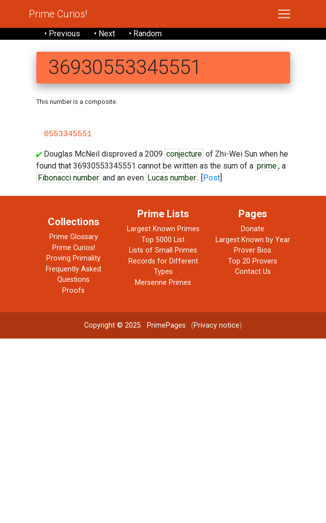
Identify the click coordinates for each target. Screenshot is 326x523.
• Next (104, 33)
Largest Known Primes (163, 229)
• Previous (62, 33)
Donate (252, 229)
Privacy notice (216, 325)
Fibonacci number (68, 177)
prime (267, 166)
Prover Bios (252, 250)
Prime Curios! (58, 14)
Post (211, 177)
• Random (145, 33)
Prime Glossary (73, 237)
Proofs (73, 290)
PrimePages (166, 325)
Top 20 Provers (252, 261)
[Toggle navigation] (284, 13)
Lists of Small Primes (163, 250)
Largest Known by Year (253, 240)
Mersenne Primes (163, 282)
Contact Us (253, 271)
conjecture (184, 154)
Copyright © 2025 (112, 325)
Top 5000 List (163, 240)
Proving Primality (73, 258)
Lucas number (171, 177)
